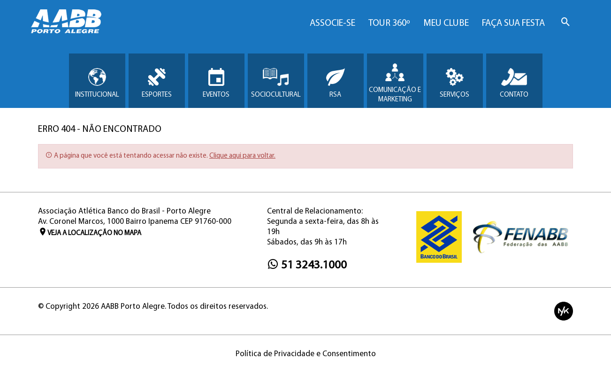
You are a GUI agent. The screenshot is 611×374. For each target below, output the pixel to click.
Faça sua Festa (513, 23)
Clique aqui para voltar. (242, 156)
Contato (514, 83)
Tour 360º (389, 23)
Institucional (97, 83)
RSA (335, 83)
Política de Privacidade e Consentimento (306, 354)
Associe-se (332, 23)
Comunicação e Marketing (395, 83)
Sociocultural (276, 83)
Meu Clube (446, 23)
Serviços (454, 83)
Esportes (157, 83)
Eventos (216, 83)
